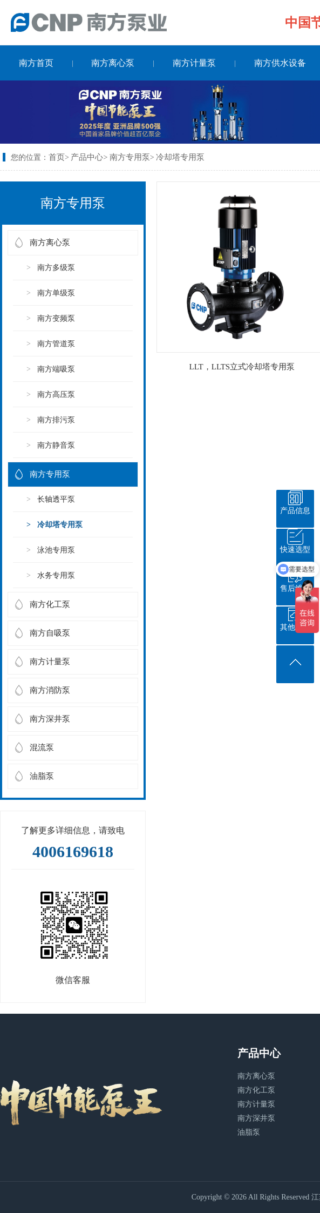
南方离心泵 (112, 63)
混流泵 (42, 747)
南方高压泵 (56, 394)
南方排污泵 (56, 420)
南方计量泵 (194, 63)
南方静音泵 (56, 445)
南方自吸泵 (50, 633)
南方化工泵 (50, 604)
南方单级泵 (56, 293)
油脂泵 (42, 776)
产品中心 (87, 157)
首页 (57, 157)
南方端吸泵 (56, 369)
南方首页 (36, 63)
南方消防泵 (50, 690)
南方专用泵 (130, 157)
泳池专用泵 (56, 550)
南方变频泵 (56, 318)
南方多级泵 (56, 268)
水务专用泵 (56, 575)
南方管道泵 (56, 344)
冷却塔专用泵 (180, 157)
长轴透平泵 (56, 499)
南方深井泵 (50, 719)
